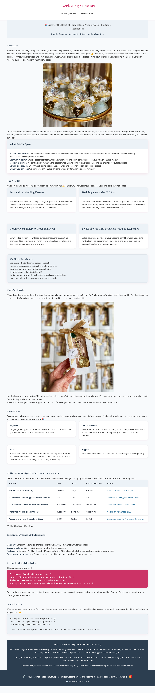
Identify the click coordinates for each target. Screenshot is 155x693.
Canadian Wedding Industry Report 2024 (125, 503)
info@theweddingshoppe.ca (79, 688)
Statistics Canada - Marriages (120, 496)
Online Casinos (88, 14)
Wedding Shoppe (68, 14)
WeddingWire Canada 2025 (119, 518)
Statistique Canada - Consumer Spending (125, 525)
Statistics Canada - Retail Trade (121, 511)
